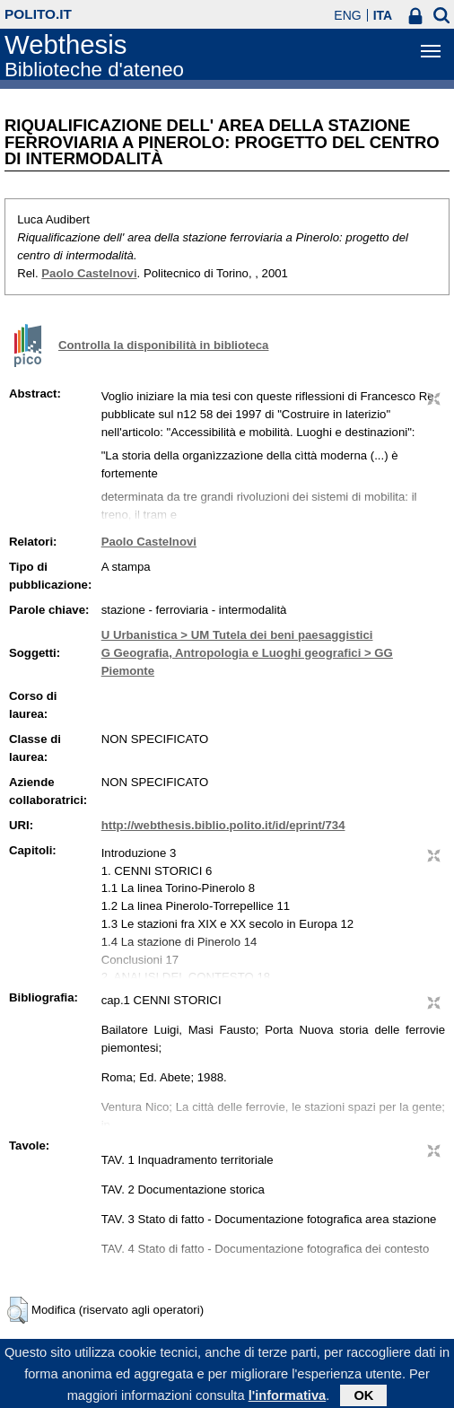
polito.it (38, 14)
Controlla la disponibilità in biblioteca (163, 345)
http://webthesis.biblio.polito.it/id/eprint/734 (223, 825)
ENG (347, 15)
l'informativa (288, 1400)
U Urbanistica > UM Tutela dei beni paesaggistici (237, 635)
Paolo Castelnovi (88, 273)
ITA (383, 15)
